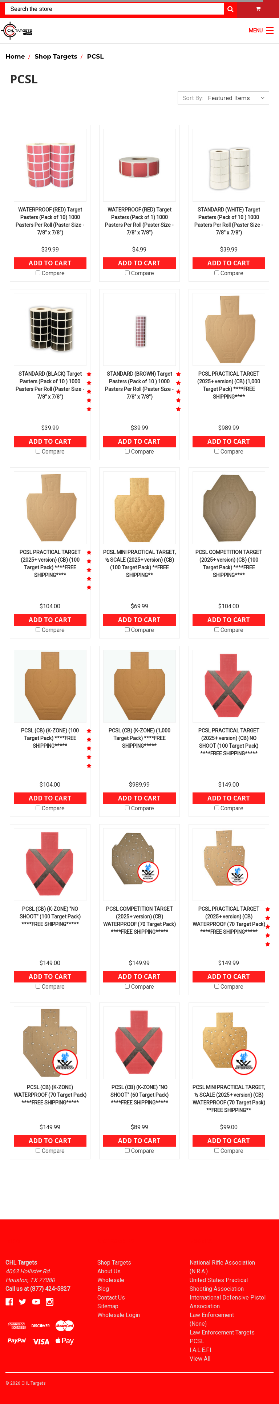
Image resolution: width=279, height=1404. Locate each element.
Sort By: (192, 98)
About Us (109, 1271)
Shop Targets (114, 1262)
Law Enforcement (212, 1315)
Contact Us (111, 1297)
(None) (198, 1323)
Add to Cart (50, 263)
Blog (103, 1288)
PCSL (197, 1341)
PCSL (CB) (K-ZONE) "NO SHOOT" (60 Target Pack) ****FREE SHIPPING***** (139, 1095)
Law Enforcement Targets (222, 1332)
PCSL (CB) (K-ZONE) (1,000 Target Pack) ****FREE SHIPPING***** (139, 738)
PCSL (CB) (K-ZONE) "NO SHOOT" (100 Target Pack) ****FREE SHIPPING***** (50, 916)
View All (200, 1358)
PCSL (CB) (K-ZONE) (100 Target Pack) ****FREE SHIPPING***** (50, 738)
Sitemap (107, 1306)
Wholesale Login (118, 1315)
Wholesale (110, 1280)
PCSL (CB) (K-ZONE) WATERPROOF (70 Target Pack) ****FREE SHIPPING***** (50, 1095)
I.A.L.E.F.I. (201, 1349)
